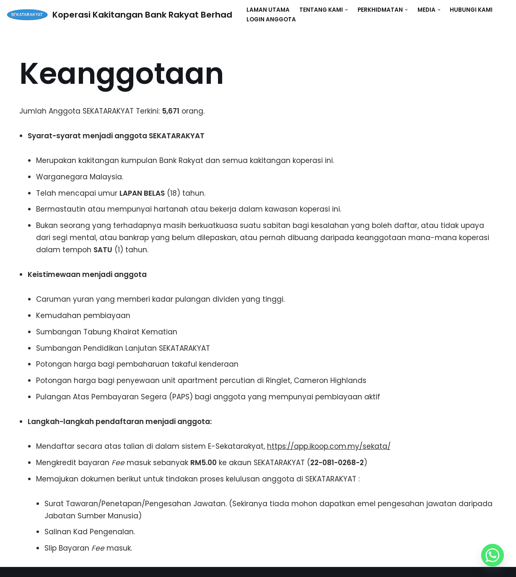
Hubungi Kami (471, 10)
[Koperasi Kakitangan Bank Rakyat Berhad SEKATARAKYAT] (119, 15)
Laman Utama (268, 10)
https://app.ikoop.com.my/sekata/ (329, 446)
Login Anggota (271, 19)
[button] (346, 9)
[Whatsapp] (492, 555)
